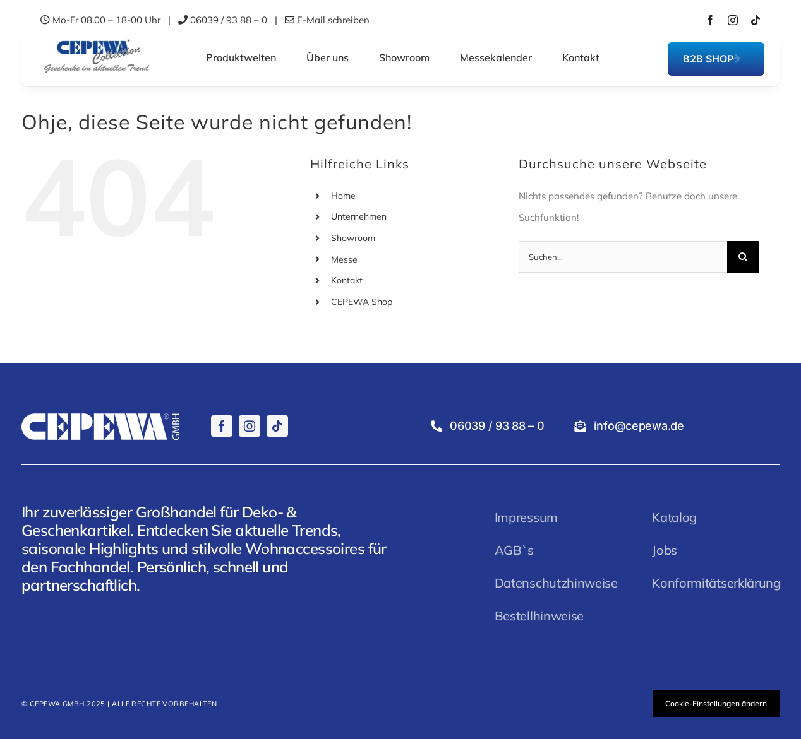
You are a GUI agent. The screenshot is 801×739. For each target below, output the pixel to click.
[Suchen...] (623, 257)
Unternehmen (359, 216)
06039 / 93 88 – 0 (228, 20)
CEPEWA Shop (361, 301)
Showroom (353, 238)
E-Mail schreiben (333, 20)
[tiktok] (755, 20)
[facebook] (710, 20)
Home (343, 195)
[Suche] (743, 257)
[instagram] (733, 20)
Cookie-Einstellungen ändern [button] (716, 703)
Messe (344, 259)
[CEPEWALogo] (96, 40)
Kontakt (347, 280)
